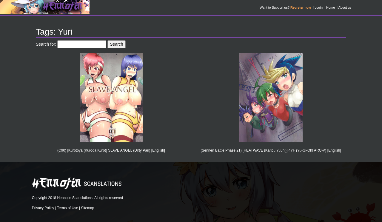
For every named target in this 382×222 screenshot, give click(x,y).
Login (319, 7)
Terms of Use (67, 208)
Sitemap (87, 208)
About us (344, 7)
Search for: (46, 44)
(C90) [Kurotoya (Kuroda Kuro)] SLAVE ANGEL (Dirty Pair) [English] (111, 150)
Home (330, 7)
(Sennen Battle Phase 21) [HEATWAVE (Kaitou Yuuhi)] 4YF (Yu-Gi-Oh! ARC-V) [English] (271, 150)
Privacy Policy (43, 208)
